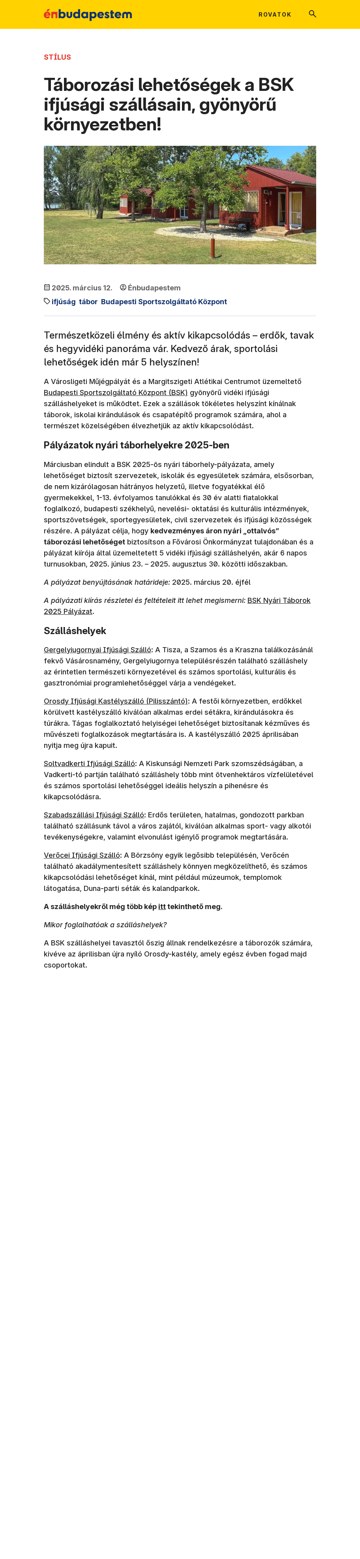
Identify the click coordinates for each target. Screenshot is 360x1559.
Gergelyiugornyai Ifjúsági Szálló (97, 650)
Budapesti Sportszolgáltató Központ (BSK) (116, 392)
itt (162, 906)
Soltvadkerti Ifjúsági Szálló (89, 763)
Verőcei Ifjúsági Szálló (82, 855)
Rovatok (275, 14)
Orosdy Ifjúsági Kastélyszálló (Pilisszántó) (116, 701)
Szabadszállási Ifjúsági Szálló (94, 815)
